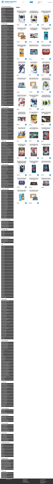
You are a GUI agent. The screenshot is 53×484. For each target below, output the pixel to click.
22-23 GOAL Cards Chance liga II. (6, 153)
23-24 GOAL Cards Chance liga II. (6, 148)
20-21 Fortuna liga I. (4, 403)
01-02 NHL (3, 279)
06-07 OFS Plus (4, 84)
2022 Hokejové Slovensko (5, 227)
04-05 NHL (3, 274)
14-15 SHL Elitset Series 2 (5, 363)
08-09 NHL (3, 268)
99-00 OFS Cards (4, 99)
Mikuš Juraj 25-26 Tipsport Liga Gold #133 (33, 112)
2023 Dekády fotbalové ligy (5, 394)
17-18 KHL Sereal (4, 317)
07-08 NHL (3, 270)
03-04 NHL (3, 276)
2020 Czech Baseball (4, 467)
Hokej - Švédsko (4, 357)
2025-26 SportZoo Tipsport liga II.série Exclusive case (33, 78)
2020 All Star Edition (4, 210)
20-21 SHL (3, 235)
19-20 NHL (3, 252)
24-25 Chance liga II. (4, 388)
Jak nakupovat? (25, 480)
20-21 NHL (3, 250)
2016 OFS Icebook (4, 173)
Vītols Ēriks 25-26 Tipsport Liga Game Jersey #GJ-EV (21, 95)
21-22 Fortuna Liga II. (4, 398)
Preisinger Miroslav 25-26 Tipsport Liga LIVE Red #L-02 (46, 128)
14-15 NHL (3, 259)
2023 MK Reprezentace (5, 122)
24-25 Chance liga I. (4, 389)
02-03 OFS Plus (4, 90)
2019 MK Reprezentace (5, 131)
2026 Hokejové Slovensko (5, 221)
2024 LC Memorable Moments (6, 119)
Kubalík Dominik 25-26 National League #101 (21, 62)
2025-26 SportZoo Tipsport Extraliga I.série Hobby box (46, 178)
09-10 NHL (3, 267)
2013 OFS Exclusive (4, 70)
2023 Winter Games (4, 199)
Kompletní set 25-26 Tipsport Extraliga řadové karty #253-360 (34, 29)
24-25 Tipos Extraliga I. (5, 195)
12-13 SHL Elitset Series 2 (5, 372)
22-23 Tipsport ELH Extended (6, 37)
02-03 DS (3, 91)
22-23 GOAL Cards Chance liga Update (7, 151)
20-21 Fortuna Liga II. (4, 401)
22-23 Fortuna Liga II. (4, 395)
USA (2, 453)
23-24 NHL (3, 246)
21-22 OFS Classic (4, 46)
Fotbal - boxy (3, 11)
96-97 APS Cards (4, 404)
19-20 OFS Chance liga (5, 156)
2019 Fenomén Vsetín (4, 167)
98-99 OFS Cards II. (4, 102)
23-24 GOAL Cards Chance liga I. (6, 150)
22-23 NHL (3, 247)
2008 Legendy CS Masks (5, 185)
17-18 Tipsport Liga (4, 216)
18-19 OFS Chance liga (5, 157)
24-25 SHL (3, 232)
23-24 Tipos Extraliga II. (5, 196)
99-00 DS (3, 100)
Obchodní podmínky (25, 481)
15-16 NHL (3, 258)
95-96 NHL (3, 288)
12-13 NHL (3, 262)
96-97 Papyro (3, 406)
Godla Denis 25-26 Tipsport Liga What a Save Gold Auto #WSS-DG (46, 113)
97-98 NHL (3, 285)
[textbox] (40, 1)
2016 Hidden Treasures (5, 170)
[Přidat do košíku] (26, 25)
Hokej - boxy (3, 8)
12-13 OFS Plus (4, 73)
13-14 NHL (3, 261)
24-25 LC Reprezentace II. (5, 110)
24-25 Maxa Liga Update (5, 144)
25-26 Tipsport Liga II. (4, 190)
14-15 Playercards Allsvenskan (6, 366)
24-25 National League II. (5, 345)
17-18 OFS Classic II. (4, 58)
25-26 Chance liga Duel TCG (5, 386)
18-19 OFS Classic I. (4, 55)
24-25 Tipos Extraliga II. (5, 193)
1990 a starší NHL (4, 297)
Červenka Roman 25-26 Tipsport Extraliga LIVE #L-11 (33, 145)
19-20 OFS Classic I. (4, 52)
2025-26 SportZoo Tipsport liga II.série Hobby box (21, 78)
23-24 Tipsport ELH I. (4, 34)
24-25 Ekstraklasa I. (4, 434)
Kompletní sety (4, 17)
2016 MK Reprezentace (5, 137)
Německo (3, 351)
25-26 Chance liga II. (4, 383)
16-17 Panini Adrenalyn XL (5, 440)
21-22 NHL (3, 249)
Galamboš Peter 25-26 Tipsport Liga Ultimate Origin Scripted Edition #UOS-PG (46, 96)
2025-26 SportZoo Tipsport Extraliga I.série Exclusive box (33, 179)
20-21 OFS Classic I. (4, 49)
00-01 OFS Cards (4, 96)
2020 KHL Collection (4, 305)
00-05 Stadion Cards (4, 477)
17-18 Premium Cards (4, 160)
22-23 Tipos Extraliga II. (5, 201)
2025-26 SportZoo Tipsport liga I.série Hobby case (33, 190)
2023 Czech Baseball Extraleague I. (6, 464)
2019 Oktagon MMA (4, 474)
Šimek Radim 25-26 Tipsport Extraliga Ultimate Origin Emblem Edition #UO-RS (21, 162)
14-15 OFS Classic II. (4, 67)
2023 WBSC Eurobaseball (5, 461)
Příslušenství (3, 15)
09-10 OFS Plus (4, 79)
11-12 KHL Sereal (4, 335)
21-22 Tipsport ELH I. (4, 43)
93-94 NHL (3, 291)
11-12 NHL (3, 264)
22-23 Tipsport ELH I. (4, 40)
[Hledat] (31, 2)
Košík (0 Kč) (50, 2)
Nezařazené (3, 242)
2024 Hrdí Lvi (3, 411)
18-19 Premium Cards (4, 159)
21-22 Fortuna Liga (4, 426)
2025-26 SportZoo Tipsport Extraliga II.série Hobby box (33, 45)
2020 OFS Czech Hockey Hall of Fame (7, 128)
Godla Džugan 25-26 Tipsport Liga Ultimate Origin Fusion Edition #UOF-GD (34, 12)
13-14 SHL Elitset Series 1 (5, 369)
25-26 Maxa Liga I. (4, 142)
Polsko (3, 354)
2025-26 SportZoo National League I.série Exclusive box (46, 161)
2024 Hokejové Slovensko (5, 224)
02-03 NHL (3, 277)
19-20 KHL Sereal (4, 311)
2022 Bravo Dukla (4, 418)
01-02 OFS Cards (4, 93)
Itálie (2, 447)
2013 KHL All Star (4, 329)
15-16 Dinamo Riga (4, 323)
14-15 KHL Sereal (4, 326)
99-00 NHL (3, 282)
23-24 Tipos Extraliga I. (5, 198)
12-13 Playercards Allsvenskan (6, 375)
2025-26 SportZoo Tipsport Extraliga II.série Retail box (46, 45)
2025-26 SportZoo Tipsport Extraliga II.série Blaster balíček (21, 46)
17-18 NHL (3, 255)
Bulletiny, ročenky (4, 20)
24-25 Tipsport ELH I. (4, 31)
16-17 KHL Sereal (4, 320)
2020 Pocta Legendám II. (5, 239)
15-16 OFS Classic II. (4, 64)
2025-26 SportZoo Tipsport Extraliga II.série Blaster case (21, 29)
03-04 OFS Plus (4, 88)
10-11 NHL (3, 265)
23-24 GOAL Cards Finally (5, 147)
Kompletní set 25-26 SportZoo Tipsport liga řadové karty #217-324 (22, 113)
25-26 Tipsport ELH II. (4, 25)
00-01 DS (3, 97)
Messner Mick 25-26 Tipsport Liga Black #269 (46, 62)
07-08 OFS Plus (4, 82)
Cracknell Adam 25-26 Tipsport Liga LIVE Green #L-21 (34, 128)
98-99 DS (3, 105)
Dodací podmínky (25, 479)
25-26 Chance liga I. (4, 385)
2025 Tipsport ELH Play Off (5, 28)
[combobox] (40, 1)
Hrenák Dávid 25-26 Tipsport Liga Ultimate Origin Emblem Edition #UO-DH (46, 12)
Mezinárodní (3, 378)
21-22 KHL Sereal (4, 302)
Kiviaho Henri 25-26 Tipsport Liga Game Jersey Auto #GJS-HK (34, 96)
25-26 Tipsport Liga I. (4, 192)
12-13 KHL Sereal (4, 332)
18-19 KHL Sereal (4, 314)
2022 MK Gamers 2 (4, 125)
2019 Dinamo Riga (4, 308)
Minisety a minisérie (4, 18)
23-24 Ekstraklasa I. (4, 437)
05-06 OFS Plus (4, 85)
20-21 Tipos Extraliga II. (5, 207)
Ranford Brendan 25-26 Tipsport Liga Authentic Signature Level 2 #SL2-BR (46, 79)
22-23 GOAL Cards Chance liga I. (6, 154)
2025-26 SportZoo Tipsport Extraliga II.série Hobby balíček (46, 29)
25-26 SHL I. (3, 360)
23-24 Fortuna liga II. (4, 391)
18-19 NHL (3, 253)
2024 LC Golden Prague (5, 116)
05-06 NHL (3, 273)
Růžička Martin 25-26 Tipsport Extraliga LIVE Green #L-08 (22, 145)
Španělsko (3, 450)
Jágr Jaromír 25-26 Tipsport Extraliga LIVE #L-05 (46, 144)
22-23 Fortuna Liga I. (4, 397)
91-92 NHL (3, 294)
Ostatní (3, 14)
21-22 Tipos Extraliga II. (5, 204)
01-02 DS (3, 94)
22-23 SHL (3, 234)
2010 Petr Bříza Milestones (5, 182)
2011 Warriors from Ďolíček (5, 421)
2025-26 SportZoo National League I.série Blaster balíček (33, 162)
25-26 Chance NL (4, 416)
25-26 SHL (3, 231)
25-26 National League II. (5, 342)
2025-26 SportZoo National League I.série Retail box (21, 178)
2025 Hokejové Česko (4, 113)
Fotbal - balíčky (4, 12)
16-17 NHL (3, 256)
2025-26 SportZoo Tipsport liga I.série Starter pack (21, 190)
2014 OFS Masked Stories (5, 176)
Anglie (2, 444)
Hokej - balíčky (4, 9)
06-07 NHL (3, 271)
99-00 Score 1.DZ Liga (5, 162)
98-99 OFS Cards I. (4, 103)
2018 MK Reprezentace (5, 134)
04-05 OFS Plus (4, 87)
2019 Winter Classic (4, 213)
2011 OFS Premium (4, 76)
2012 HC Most (3, 179)
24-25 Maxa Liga (4, 145)
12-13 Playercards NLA (5, 348)
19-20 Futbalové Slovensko (5, 429)
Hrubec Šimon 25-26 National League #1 (33, 62)
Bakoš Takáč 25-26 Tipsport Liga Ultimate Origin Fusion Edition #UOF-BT (21, 12)
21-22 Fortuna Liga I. (4, 400)
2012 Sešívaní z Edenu (5, 419)
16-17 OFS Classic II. (4, 61)
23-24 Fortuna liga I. (4, 392)
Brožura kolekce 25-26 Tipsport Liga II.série (21, 128)
